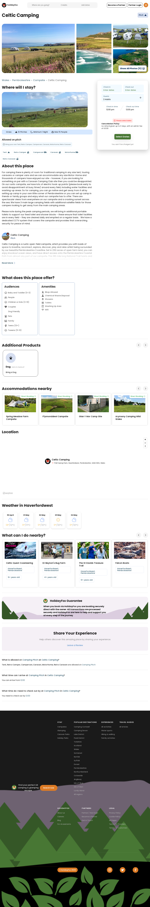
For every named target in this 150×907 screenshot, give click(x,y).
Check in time (112, 106)
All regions (78, 794)
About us (61, 813)
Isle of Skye (78, 783)
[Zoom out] (145, 443)
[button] (116, 5)
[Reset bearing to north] (145, 446)
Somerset (78, 753)
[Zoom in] (145, 439)
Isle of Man (78, 787)
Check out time (132, 106)
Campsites (62, 727)
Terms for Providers (117, 824)
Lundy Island (79, 790)
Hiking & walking (108, 734)
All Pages (112, 820)
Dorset (77, 764)
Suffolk (77, 760)
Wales (5, 80)
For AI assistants (64, 824)
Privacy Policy (115, 813)
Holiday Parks (62, 738)
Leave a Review (75, 645)
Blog (59, 820)
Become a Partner (89, 816)
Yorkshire (78, 742)
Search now (48, 788)
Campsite (39, 80)
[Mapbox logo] (8, 493)
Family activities (108, 738)
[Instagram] (109, 870)
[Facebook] (135, 870)
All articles (123, 727)
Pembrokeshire (21, 80)
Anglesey (78, 779)
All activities (106, 727)
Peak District (79, 738)
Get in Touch (87, 820)
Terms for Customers (118, 828)
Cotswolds (78, 775)
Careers (60, 816)
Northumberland (81, 772)
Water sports (106, 730)
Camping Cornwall (82, 727)
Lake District (79, 734)
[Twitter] (122, 870)
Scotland (77, 745)
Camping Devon (81, 730)
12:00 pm (110, 109)
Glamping (61, 730)
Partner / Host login (90, 813)
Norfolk (77, 757)
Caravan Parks (63, 734)
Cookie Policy (114, 816)
